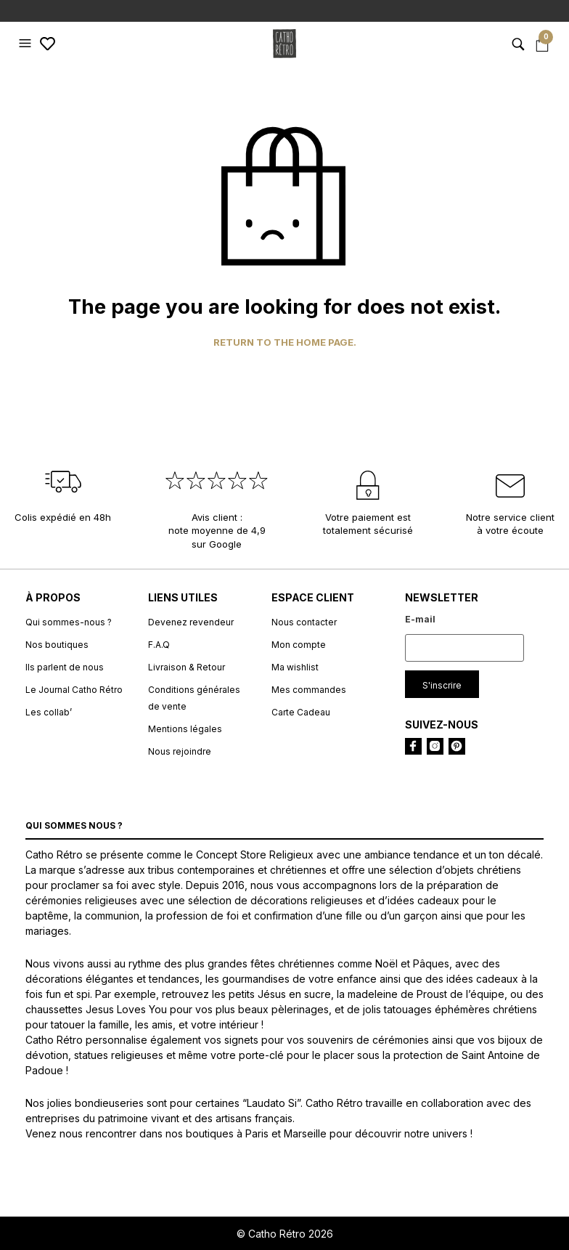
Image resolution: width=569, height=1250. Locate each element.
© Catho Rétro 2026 (285, 1233)
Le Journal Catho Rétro (74, 689)
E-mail (420, 619)
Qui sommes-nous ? (68, 622)
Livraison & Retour (186, 667)
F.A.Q (159, 644)
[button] (27, 43)
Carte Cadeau (300, 712)
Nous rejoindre (179, 751)
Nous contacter (304, 622)
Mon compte (298, 644)
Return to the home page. (284, 342)
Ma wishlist (295, 667)
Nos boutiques (57, 644)
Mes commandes (308, 689)
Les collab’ (48, 712)
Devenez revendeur (191, 622)
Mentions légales (185, 728)
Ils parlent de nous (64, 667)
